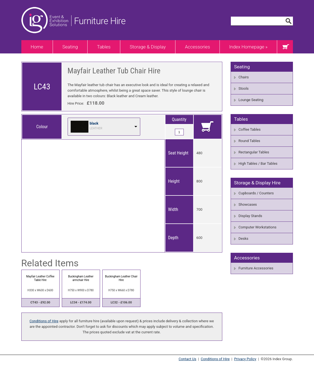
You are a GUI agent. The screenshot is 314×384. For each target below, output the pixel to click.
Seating (70, 47)
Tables (104, 47)
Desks (243, 238)
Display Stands (250, 216)
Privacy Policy (245, 359)
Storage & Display (148, 47)
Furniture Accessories (256, 268)
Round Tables (249, 141)
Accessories (197, 47)
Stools (244, 88)
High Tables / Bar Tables (258, 163)
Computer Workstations (258, 227)
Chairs (244, 77)
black (94, 123)
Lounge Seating (251, 100)
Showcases (248, 204)
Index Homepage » (248, 47)
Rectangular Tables (254, 152)
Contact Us (187, 359)
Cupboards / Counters (256, 193)
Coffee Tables (250, 129)
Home (37, 47)
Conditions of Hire (43, 321)
